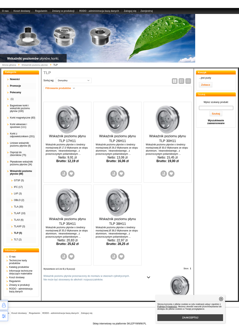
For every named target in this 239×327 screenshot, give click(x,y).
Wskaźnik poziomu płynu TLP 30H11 (167, 138)
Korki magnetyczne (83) (22, 117)
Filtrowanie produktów (58, 88)
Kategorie (10, 72)
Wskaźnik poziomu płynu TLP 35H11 (67, 221)
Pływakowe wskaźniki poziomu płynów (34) (21, 163)
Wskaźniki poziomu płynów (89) (21, 172)
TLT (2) (18, 239)
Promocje (15, 85)
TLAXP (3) (19, 226)
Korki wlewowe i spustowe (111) (18, 125)
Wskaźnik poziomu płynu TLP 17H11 (67, 138)
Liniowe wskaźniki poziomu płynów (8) (20, 144)
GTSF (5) (19, 180)
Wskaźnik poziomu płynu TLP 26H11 (117, 138)
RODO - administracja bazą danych (99, 11)
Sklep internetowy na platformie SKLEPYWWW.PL (119, 323)
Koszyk (202, 72)
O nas (5, 11)
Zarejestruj (147, 11)
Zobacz (205, 84)
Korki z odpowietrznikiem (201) (22, 135)
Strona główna (9, 65)
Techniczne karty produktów (18, 262)
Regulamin (41, 11)
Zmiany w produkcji (63, 11)
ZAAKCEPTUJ (190, 317)
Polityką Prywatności (167, 306)
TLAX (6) (19, 219)
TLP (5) (18, 233)
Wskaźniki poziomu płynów (35, 65)
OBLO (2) (19, 200)
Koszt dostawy (22, 11)
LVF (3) (18, 193)
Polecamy (15, 92)
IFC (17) (18, 187)
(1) (12, 99)
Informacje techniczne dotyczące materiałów (20, 272)
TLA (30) (18, 206)
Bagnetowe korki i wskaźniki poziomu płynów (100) (20, 108)
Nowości (15, 79)
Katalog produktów (19, 267)
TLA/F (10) (19, 213)
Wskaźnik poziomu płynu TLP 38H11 (117, 221)
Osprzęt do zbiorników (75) (18, 154)
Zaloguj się (130, 11)
